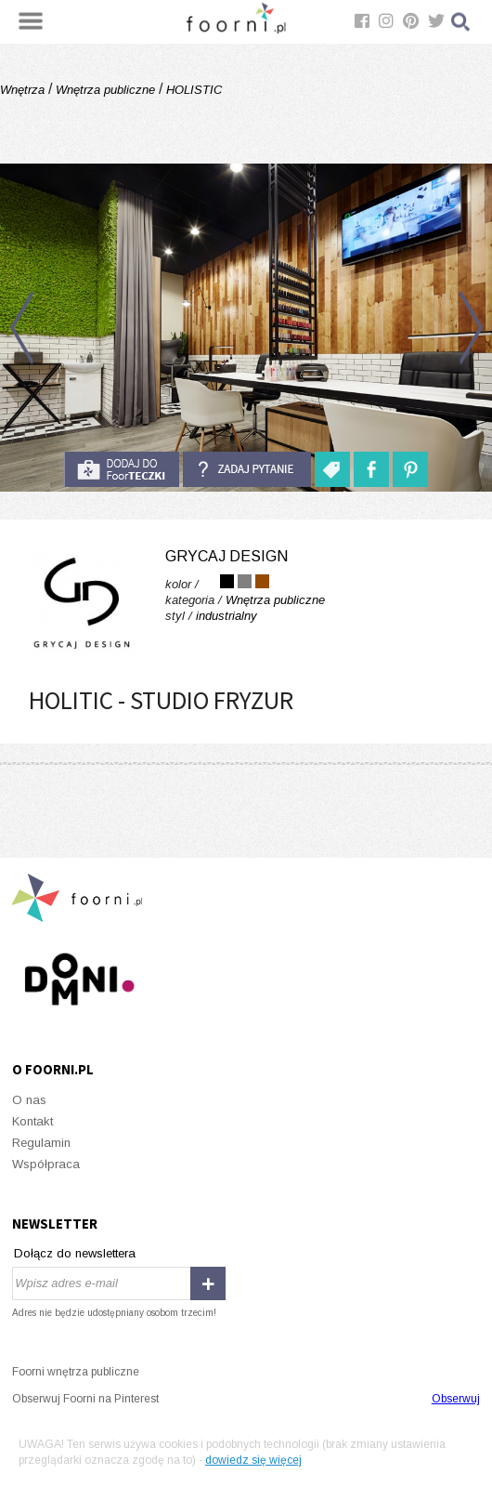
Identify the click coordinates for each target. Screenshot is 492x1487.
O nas (29, 1100)
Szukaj (461, 22)
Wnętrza (24, 90)
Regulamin (41, 1143)
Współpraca (46, 1164)
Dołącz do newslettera (75, 1253)
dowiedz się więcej (253, 1460)
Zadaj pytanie (247, 469)
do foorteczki (121, 469)
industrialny (226, 616)
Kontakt (32, 1121)
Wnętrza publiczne (105, 90)
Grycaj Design (226, 556)
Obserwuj (456, 1398)
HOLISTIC (192, 90)
